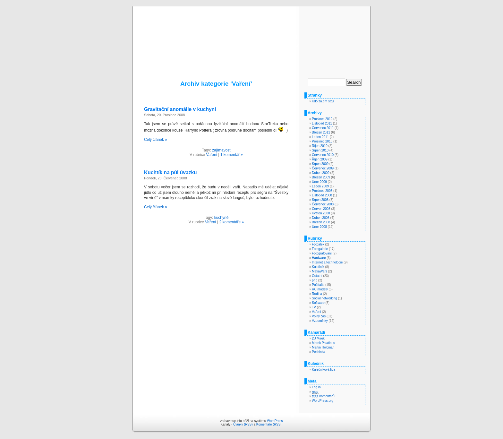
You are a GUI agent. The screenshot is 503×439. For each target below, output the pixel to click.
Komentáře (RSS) (269, 424)
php (314, 280)
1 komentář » (231, 154)
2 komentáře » (231, 222)
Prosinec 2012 (322, 119)
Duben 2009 (320, 173)
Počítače (318, 285)
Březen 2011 (321, 132)
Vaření (211, 154)
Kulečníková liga (323, 369)
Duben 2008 (320, 218)
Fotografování (322, 253)
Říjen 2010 (319, 146)
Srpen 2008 (320, 200)
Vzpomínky (320, 321)
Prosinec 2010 (322, 141)
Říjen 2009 (319, 159)
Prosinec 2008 (322, 191)
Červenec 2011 (323, 128)
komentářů (323, 396)
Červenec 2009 (323, 168)
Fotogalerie (320, 249)
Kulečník (318, 267)
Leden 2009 (320, 186)
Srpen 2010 (320, 150)
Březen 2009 (321, 177)
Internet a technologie (327, 262)
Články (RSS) (243, 424)
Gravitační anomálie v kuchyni (180, 109)
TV (314, 307)
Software (318, 303)
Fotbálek (318, 244)
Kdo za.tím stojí (323, 101)
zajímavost (221, 150)
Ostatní (317, 276)
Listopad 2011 (322, 123)
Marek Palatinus (323, 343)
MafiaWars (319, 271)
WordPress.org (322, 400)
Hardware (319, 258)
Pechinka (318, 352)
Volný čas (319, 316)
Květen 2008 (321, 213)
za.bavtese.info (252, 36)
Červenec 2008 (323, 204)
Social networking (324, 298)
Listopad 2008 (322, 195)
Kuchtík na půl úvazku (170, 172)
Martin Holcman (323, 347)
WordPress (275, 421)
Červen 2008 (321, 209)
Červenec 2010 (323, 155)
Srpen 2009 (320, 164)
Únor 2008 (319, 226)
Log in (316, 387)
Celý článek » (155, 139)
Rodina (317, 294)
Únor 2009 (319, 182)
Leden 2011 (320, 137)
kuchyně (221, 217)
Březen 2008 (321, 222)
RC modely (320, 289)
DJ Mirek (318, 338)
